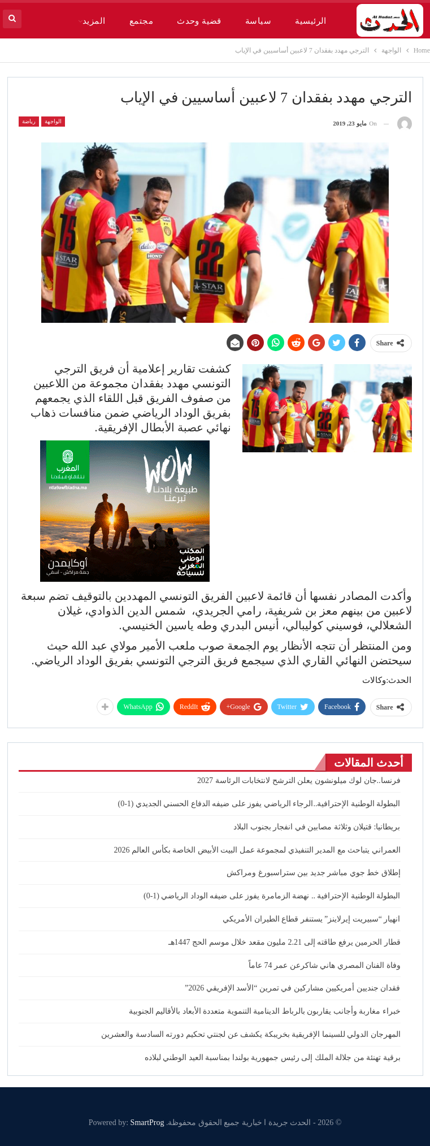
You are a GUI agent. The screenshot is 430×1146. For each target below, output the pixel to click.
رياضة (29, 121)
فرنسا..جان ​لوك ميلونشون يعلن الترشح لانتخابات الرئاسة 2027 (299, 780)
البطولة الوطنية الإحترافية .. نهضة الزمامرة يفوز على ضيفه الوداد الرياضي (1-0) (272, 896)
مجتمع (141, 20)
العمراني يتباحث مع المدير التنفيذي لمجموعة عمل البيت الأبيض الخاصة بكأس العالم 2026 (257, 850)
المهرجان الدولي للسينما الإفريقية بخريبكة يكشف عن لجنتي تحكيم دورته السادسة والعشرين (251, 1034)
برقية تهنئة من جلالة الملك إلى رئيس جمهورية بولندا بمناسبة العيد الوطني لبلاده (273, 1057)
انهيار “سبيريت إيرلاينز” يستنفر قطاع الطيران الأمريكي (311, 919)
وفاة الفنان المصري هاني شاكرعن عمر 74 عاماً (325, 965)
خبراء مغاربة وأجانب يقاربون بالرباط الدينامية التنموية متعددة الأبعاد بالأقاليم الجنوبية (265, 1011)
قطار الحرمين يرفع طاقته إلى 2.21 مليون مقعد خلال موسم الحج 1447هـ (284, 942)
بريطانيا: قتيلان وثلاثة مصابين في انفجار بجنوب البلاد (316, 827)
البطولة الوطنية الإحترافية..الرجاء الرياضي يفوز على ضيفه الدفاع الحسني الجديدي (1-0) (259, 803)
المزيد (94, 20)
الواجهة (53, 121)
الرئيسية (311, 20)
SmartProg (147, 1122)
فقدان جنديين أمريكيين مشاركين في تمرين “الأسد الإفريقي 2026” (292, 988)
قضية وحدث (199, 20)
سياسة (258, 20)
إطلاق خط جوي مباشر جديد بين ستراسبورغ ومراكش (314, 872)
